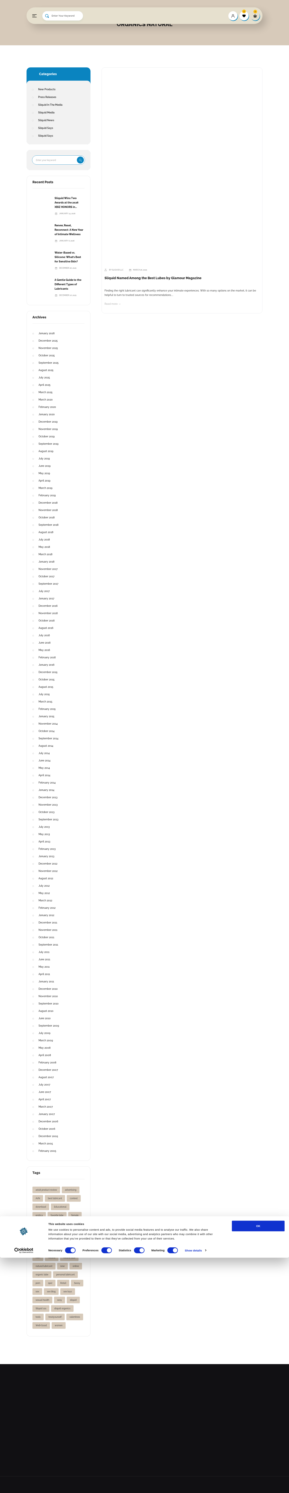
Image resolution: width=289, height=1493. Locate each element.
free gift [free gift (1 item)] (57, 1223)
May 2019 (44, 473)
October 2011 (46, 937)
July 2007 (44, 1084)
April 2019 (44, 480)
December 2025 (48, 340)
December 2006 (48, 1121)
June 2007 (45, 1091)
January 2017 (46, 598)
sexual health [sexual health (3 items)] (42, 1300)
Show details (193, 1485)
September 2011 (48, 944)
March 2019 (45, 487)
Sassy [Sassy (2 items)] (77, 1283)
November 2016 (48, 613)
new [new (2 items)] (62, 1266)
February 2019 (47, 495)
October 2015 (47, 679)
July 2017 (44, 591)
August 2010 (46, 1010)
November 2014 (48, 723)
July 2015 (44, 694)
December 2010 (48, 988)
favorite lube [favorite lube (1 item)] (57, 1215)
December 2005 (48, 1136)
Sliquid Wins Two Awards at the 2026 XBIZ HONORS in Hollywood (67, 203)
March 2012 (45, 900)
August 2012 (46, 878)
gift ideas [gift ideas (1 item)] (40, 1240)
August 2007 (46, 1077)
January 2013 (46, 856)
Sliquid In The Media (50, 104)
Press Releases (47, 97)
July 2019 (44, 458)
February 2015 (47, 708)
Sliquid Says (45, 128)
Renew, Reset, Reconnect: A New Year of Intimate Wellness (69, 230)
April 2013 (44, 841)
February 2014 (47, 782)
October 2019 (47, 436)
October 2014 (47, 731)
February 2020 (47, 406)
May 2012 (44, 893)
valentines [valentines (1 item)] (74, 1317)
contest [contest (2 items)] (74, 1198)
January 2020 (47, 414)
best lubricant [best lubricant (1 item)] (55, 1198)
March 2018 (45, 554)
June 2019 (45, 465)
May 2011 (44, 966)
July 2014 (44, 753)
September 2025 (49, 362)
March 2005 (46, 1143)
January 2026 (47, 333)
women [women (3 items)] (58, 1325)
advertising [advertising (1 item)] (70, 1190)
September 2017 (48, 583)
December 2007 (48, 1069)
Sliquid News (46, 120)
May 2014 (44, 767)
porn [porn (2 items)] (38, 1283)
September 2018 (48, 524)
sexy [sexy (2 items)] (59, 1300)
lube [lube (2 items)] (38, 1249)
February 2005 (47, 1150)
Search (80, 160)
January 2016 (46, 664)
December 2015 (48, 672)
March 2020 (46, 399)
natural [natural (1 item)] (51, 1257)
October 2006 (47, 1128)
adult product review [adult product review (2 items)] (46, 1190)
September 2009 (49, 1025)
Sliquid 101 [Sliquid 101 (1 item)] (41, 1308)
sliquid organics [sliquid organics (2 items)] (62, 1308)
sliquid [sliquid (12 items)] (73, 1300)
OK (258, 1461)
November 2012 (48, 871)
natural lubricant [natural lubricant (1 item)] (44, 1266)
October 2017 (46, 576)
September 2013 (48, 819)
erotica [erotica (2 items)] (39, 1215)
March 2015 (45, 701)
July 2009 (44, 1033)
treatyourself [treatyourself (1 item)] (55, 1317)
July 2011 (44, 952)
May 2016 (44, 650)
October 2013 (47, 812)
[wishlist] (244, 15)
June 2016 (45, 642)
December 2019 (48, 421)
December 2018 (48, 502)
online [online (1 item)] (76, 1266)
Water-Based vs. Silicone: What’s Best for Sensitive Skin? (68, 257)
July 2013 (44, 826)
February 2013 (47, 848)
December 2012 (48, 863)
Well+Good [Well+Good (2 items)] (41, 1325)
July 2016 (44, 635)
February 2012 (47, 907)
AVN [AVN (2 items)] (38, 1198)
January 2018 (46, 561)
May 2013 (44, 834)
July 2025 (44, 377)
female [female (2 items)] (75, 1215)
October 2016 (47, 620)
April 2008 (45, 1055)
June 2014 (45, 760)
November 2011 (48, 929)
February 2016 (47, 657)
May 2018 (44, 546)
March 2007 (46, 1106)
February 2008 (47, 1062)
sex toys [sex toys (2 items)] (67, 1291)
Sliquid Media (46, 112)
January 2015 (46, 716)
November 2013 (48, 804)
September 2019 (48, 443)
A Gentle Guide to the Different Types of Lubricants (68, 284)
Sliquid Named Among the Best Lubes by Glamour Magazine (153, 278)
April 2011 (44, 974)
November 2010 (48, 996)
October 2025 (47, 355)
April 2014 (44, 775)
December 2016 (48, 605)
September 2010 (49, 1003)
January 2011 (46, 981)
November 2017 (48, 569)
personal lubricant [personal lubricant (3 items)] (65, 1274)
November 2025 (48, 348)
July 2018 (44, 539)
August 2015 (46, 686)
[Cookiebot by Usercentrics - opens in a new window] (24, 1486)
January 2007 (47, 1114)
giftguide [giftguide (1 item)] (66, 1232)
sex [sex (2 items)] (37, 1291)
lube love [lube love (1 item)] (52, 1249)
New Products (46, 89)
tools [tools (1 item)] (38, 1317)
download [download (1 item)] (41, 1207)
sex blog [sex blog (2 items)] (51, 1291)
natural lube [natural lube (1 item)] (69, 1257)
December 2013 (48, 797)
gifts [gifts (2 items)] (55, 1240)
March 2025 (46, 392)
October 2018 (47, 517)
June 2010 (45, 1018)
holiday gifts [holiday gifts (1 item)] (71, 1240)
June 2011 (44, 959)
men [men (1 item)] (38, 1257)
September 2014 (48, 738)
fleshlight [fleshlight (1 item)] (40, 1223)
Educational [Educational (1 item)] (60, 1207)
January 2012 (46, 915)
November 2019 (48, 429)
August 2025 (46, 370)
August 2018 (46, 532)
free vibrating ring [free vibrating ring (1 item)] (44, 1232)
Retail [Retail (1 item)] (63, 1283)
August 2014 (46, 745)
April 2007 (45, 1099)
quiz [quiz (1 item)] (50, 1283)
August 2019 (46, 451)
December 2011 (48, 922)
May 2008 (45, 1047)
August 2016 (46, 627)
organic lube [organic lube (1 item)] (42, 1274)
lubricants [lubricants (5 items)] (70, 1249)
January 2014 (46, 789)
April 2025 (45, 384)
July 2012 (44, 885)
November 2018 (48, 510)
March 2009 (46, 1040)
